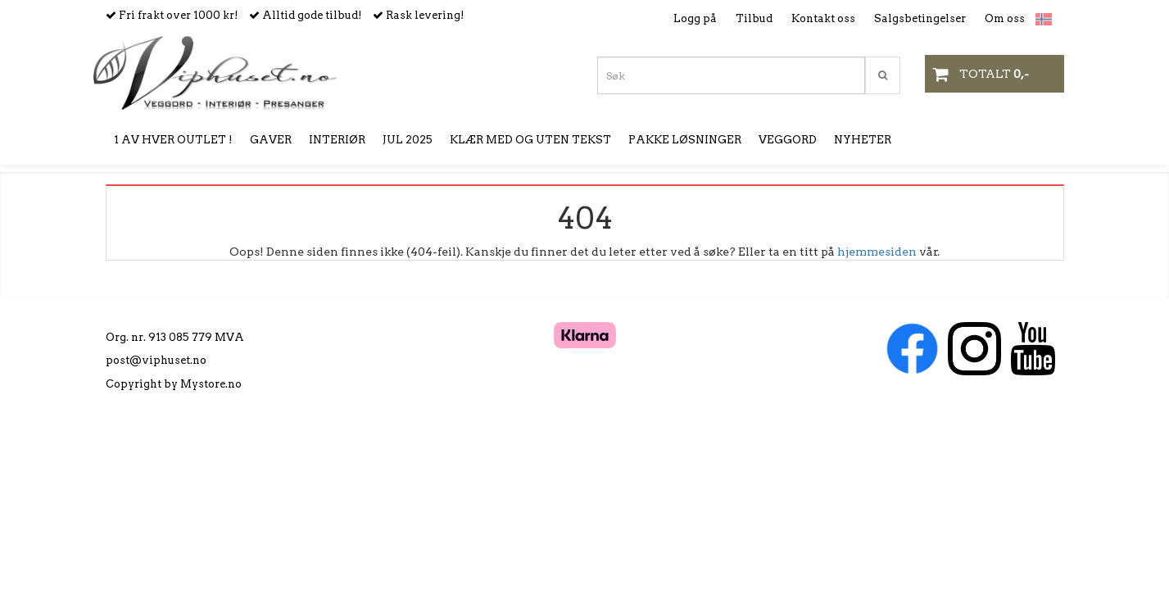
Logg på (695, 18)
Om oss (1005, 18)
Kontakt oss (823, 18)
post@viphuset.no (156, 360)
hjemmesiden (877, 251)
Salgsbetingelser (920, 18)
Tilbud (754, 18)
